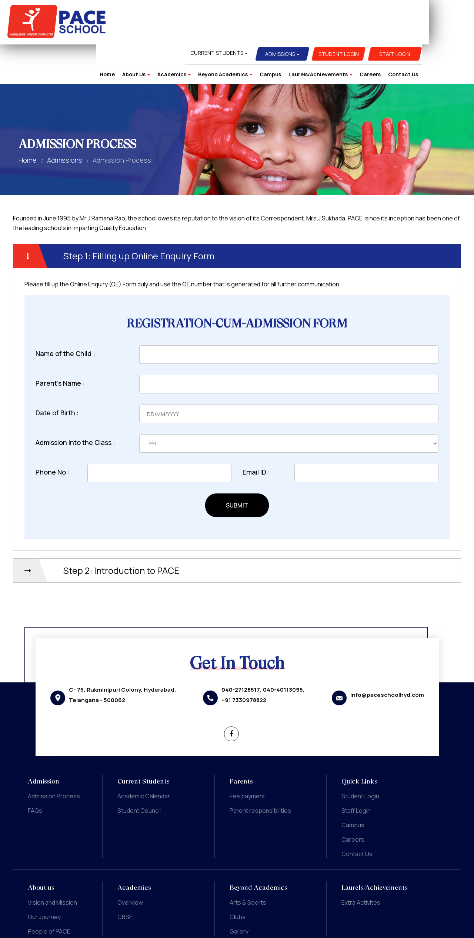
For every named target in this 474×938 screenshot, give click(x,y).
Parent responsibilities (260, 771)
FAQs (35, 771)
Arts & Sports (248, 863)
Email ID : (256, 432)
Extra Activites (360, 863)
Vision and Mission (52, 863)
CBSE (125, 878)
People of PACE (49, 892)
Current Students (261, 11)
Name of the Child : (65, 314)
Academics (216, 33)
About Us (178, 33)
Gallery (239, 892)
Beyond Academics (268, 33)
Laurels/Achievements (363, 33)
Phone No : (53, 432)
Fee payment (247, 757)
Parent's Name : (60, 343)
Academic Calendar (143, 757)
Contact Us (448, 33)
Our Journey (44, 878)
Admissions (325, 12)
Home (152, 33)
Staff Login (439, 12)
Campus (315, 33)
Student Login (383, 12)
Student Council (139, 771)
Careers (414, 33)
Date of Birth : (57, 373)
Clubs (238, 878)
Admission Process (54, 757)
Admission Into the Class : (75, 403)
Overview (130, 863)
